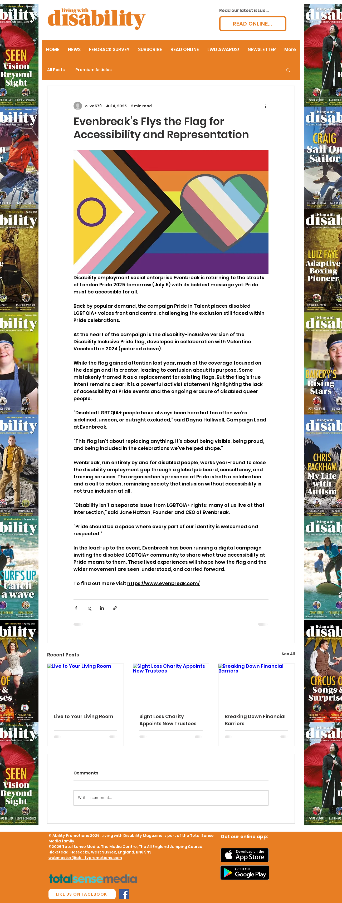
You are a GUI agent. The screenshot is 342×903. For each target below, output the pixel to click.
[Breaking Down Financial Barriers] (256, 685)
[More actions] (265, 106)
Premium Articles (93, 69)
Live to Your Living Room (83, 716)
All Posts (56, 69)
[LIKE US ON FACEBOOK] (82, 894)
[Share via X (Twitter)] (88, 608)
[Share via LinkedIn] (101, 608)
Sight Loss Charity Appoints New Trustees (168, 720)
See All (288, 653)
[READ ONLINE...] (252, 23)
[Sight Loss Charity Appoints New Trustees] (171, 685)
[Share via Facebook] (76, 608)
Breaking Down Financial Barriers (255, 720)
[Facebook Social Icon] (124, 894)
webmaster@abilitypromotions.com (85, 857)
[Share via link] (114, 608)
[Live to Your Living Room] (85, 685)
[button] (288, 70)
